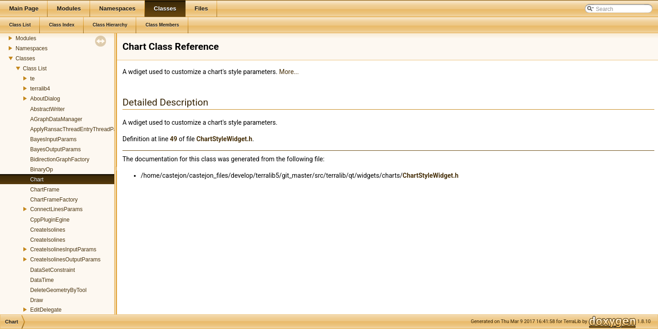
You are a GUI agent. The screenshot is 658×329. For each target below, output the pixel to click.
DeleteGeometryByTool (58, 290)
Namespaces (32, 48)
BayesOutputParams (55, 149)
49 (173, 139)
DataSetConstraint (52, 270)
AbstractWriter (47, 109)
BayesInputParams (53, 139)
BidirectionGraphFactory (59, 159)
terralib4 (40, 88)
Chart (36, 179)
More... (289, 71)
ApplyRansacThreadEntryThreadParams (79, 129)
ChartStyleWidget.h (224, 139)
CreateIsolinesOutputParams (65, 259)
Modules (26, 38)
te (32, 78)
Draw (36, 300)
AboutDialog (45, 99)
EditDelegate (46, 310)
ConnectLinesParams (56, 209)
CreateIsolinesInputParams (63, 249)
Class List (35, 68)
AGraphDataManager (56, 119)
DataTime (42, 280)
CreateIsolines (47, 230)
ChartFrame (44, 189)
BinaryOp (41, 169)
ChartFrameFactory (54, 199)
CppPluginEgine (49, 220)
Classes (25, 58)
